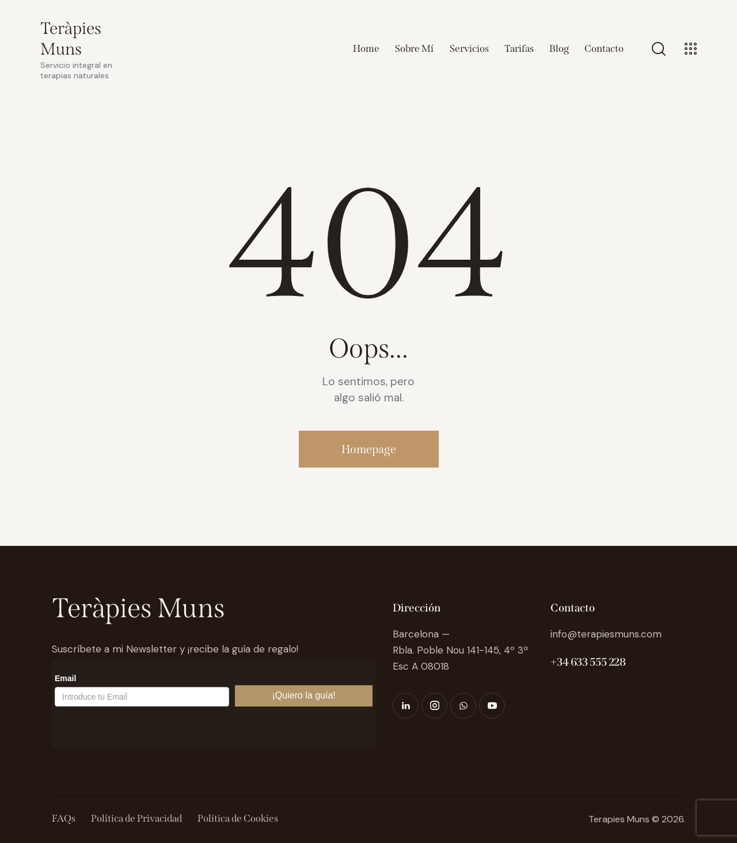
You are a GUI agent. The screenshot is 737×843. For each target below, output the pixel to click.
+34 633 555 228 (587, 662)
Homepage (368, 449)
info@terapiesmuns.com (606, 634)
